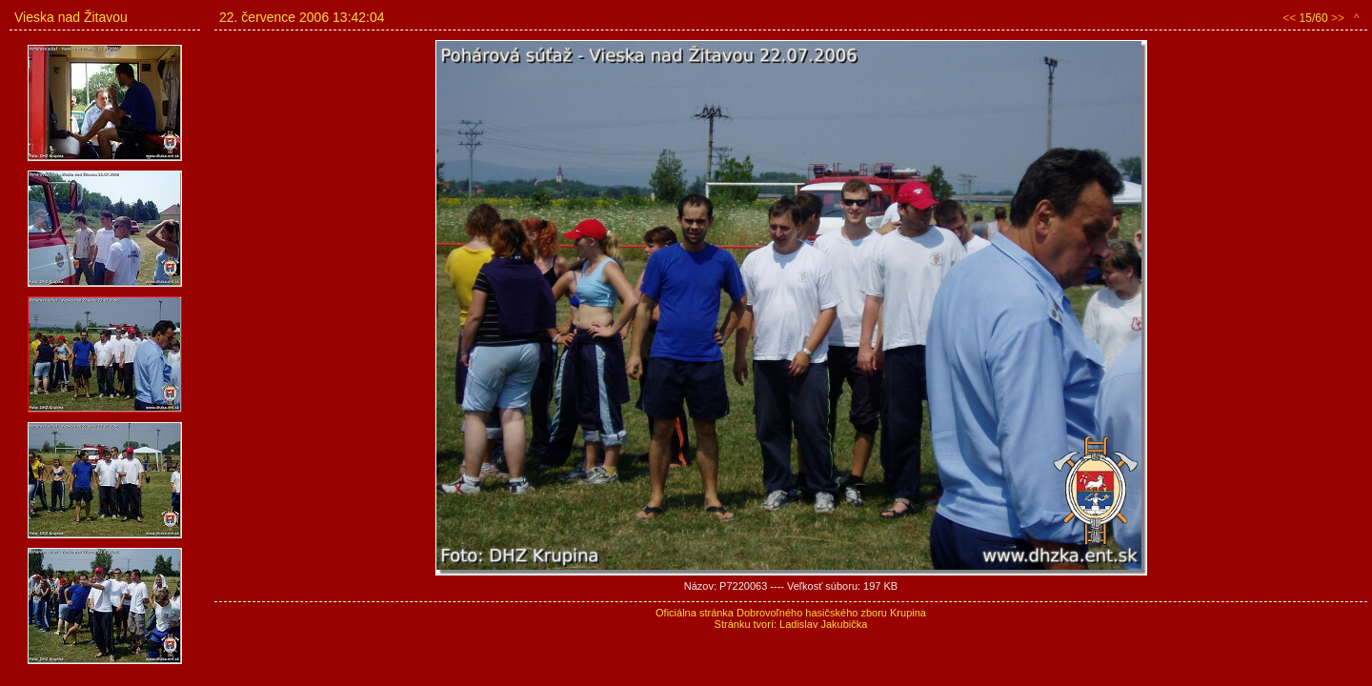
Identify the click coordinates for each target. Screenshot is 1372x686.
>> (1337, 18)
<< (1289, 18)
